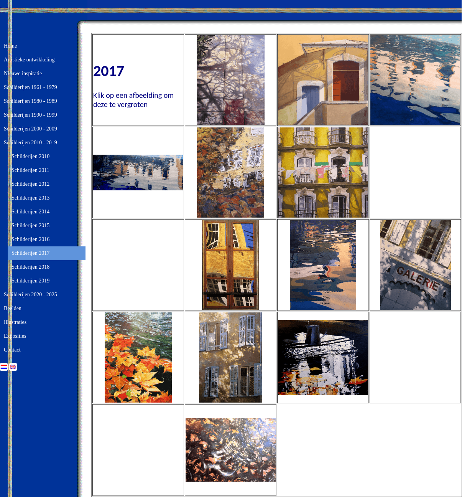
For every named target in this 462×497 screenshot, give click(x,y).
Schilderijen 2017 (30, 253)
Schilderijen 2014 (30, 212)
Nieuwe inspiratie (23, 73)
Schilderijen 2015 (30, 225)
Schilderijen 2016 (30, 239)
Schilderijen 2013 (30, 198)
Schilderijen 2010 (30, 156)
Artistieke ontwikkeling (29, 60)
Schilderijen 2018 (30, 267)
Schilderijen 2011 (30, 170)
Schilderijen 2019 (30, 281)
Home (10, 46)
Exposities (15, 336)
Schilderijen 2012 (30, 184)
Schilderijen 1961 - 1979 (30, 87)
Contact (12, 350)
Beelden (12, 308)
